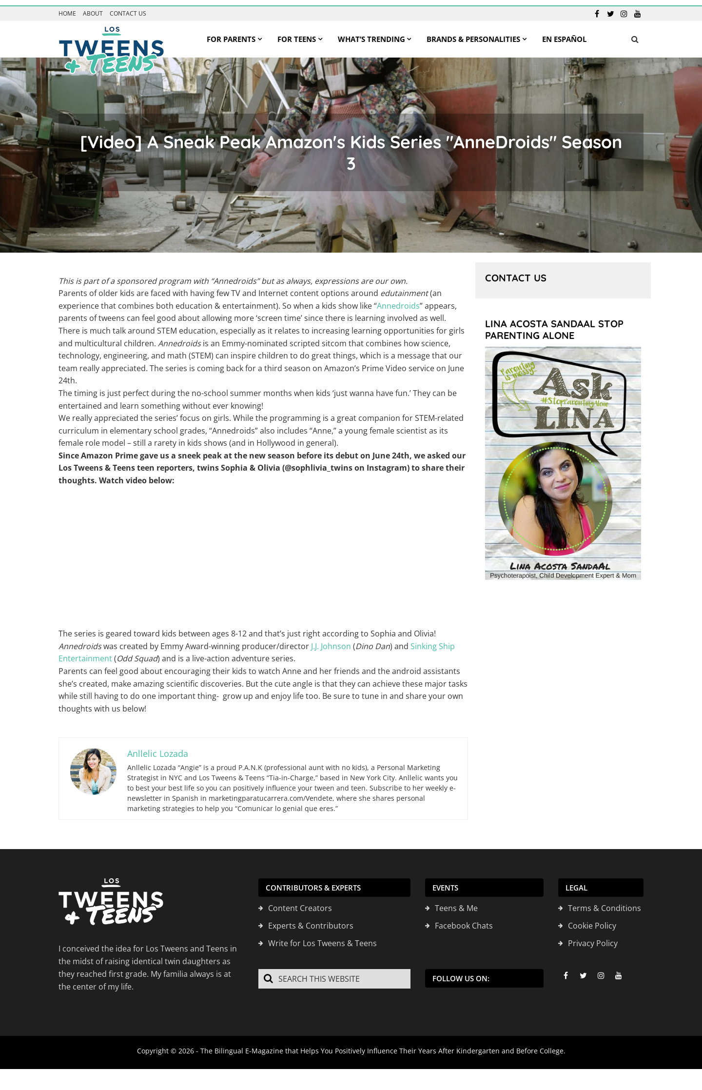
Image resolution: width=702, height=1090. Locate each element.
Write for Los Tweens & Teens (322, 937)
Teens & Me (456, 902)
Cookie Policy (592, 920)
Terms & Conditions (604, 902)
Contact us (128, 8)
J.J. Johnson (331, 640)
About (93, 8)
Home (67, 8)
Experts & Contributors (310, 920)
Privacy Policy (593, 937)
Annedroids (398, 300)
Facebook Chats (464, 920)
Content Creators (300, 902)
